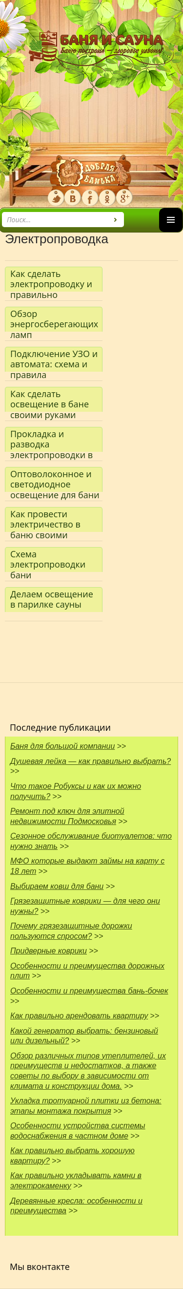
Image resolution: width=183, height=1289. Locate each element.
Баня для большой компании (62, 746)
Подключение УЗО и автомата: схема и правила (54, 360)
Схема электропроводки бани (47, 560)
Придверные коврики (48, 951)
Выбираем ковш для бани (56, 886)
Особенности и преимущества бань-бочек (89, 991)
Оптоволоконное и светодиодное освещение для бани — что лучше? (55, 480)
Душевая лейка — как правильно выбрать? (90, 761)
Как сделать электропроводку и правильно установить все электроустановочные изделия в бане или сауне (56, 280)
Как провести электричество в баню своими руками (45, 520)
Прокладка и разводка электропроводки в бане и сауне (51, 440)
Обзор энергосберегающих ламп (54, 320)
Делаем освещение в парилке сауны (51, 599)
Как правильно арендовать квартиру (79, 1016)
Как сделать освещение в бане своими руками (49, 400)
